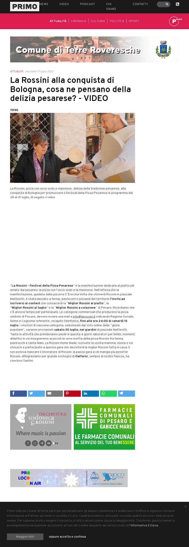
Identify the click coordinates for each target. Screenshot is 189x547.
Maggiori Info (25, 537)
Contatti (140, 4)
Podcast (87, 4)
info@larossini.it (84, 317)
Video (64, 4)
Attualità (58, 21)
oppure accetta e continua (67, 537)
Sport (134, 21)
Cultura (98, 21)
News (43, 4)
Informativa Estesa (144, 525)
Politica (117, 21)
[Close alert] (185, 507)
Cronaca (78, 21)
